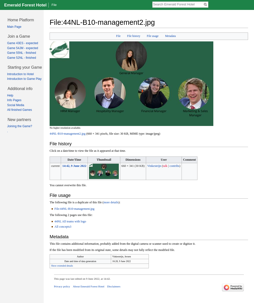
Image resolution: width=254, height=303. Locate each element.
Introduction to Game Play (24, 79)
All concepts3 (63, 226)
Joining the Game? (19, 126)
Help (10, 95)
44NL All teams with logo (70, 221)
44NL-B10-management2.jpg (68, 133)
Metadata (170, 36)
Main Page (14, 27)
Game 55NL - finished (21, 53)
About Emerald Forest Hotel (88, 286)
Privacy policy (62, 286)
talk (165, 166)
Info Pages (14, 100)
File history (133, 36)
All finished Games (19, 110)
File (118, 36)
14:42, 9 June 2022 (74, 166)
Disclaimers (113, 286)
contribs (174, 166)
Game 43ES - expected (22, 43)
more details (110, 202)
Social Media (15, 105)
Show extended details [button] (62, 265)
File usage (153, 36)
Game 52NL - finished (21, 58)
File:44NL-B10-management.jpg (75, 209)
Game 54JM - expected (22, 48)
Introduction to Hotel (20, 74)
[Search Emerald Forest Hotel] (178, 4)
